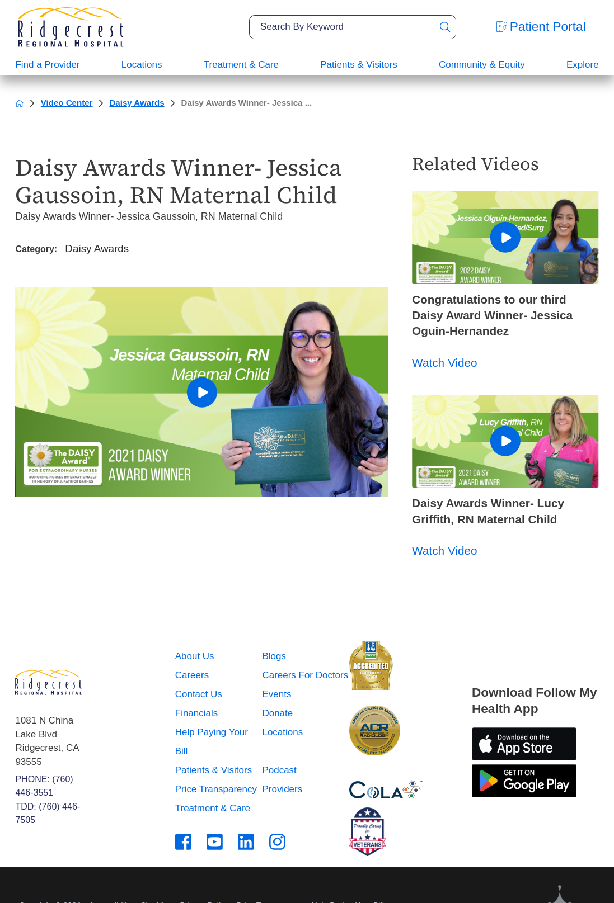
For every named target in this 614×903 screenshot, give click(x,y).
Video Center (67, 102)
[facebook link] (183, 842)
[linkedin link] (246, 842)
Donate (277, 713)
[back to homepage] (19, 103)
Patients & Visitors (358, 64)
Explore (582, 64)
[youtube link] (215, 842)
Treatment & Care (241, 64)
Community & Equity (482, 64)
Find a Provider (47, 64)
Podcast (279, 770)
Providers (282, 789)
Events (276, 694)
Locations (141, 64)
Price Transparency (216, 789)
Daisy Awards (136, 102)
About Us (194, 656)
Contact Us (198, 694)
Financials (196, 713)
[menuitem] (47, 64)
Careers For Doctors (305, 675)
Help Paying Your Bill (211, 742)
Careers (192, 675)
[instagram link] (277, 842)
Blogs (273, 656)
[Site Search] (445, 27)
